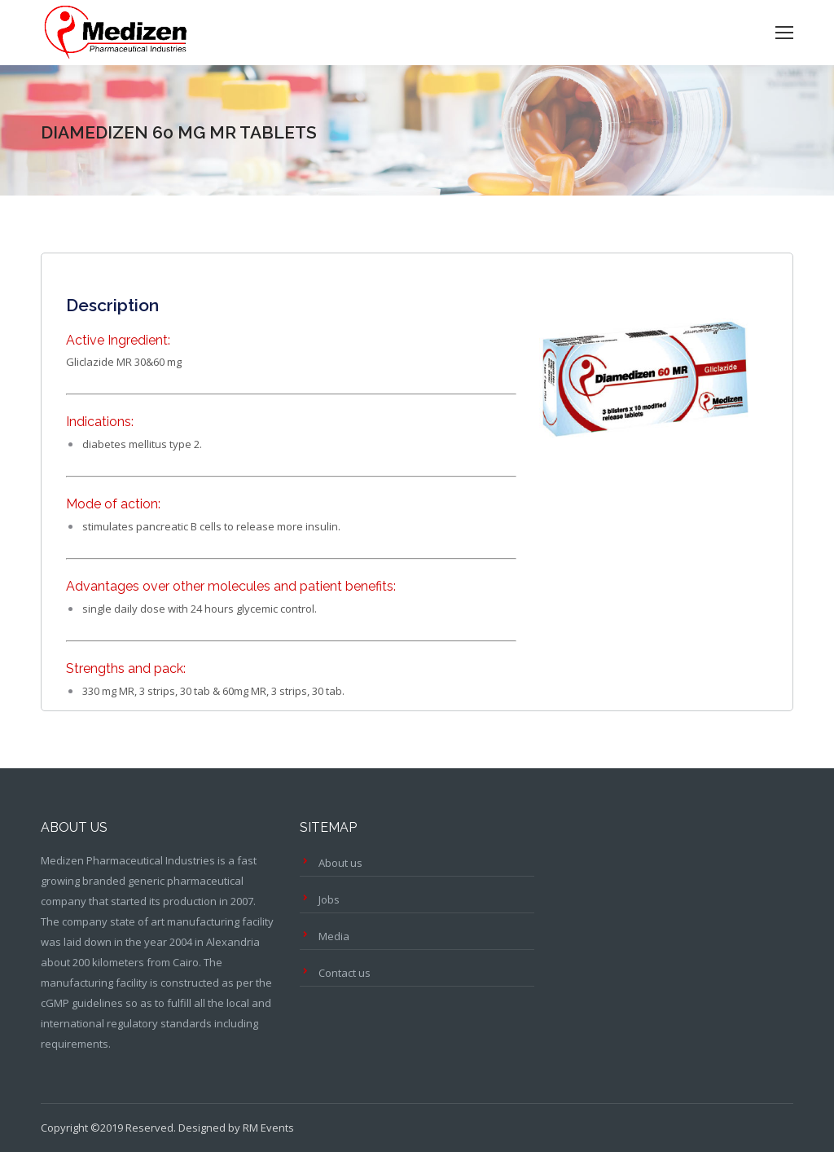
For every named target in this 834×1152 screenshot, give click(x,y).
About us (340, 862)
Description (112, 305)
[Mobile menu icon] (784, 33)
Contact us (344, 972)
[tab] (112, 298)
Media (333, 936)
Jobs (329, 899)
